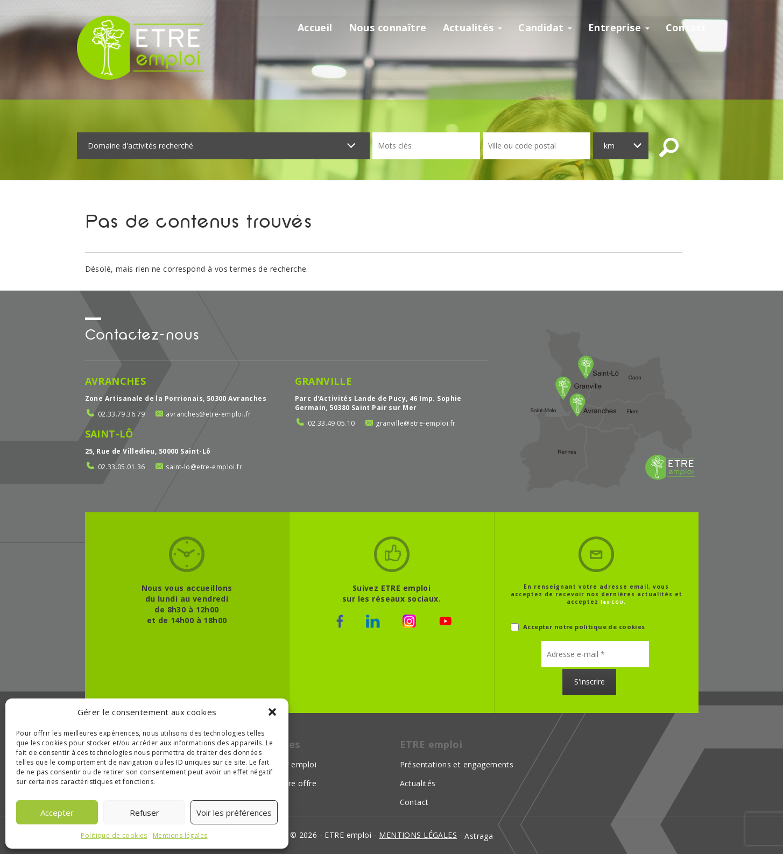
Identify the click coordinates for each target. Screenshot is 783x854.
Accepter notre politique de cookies (578, 626)
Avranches (115, 381)
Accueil (315, 28)
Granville (323, 381)
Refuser (144, 812)
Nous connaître (388, 28)
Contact (686, 28)
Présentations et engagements (457, 764)
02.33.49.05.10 (331, 423)
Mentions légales (180, 835)
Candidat (545, 28)
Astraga (478, 836)
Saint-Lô (109, 433)
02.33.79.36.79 (121, 414)
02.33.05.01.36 (121, 466)
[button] (272, 712)
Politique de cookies (114, 835)
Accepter (57, 812)
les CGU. (613, 601)
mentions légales (418, 835)
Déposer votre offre (279, 783)
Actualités (473, 28)
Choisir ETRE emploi (279, 764)
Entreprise (619, 28)
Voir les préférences (234, 812)
